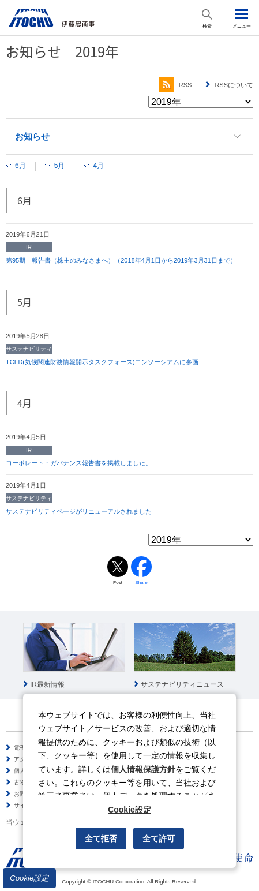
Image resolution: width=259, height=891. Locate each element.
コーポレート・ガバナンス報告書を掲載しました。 (79, 462)
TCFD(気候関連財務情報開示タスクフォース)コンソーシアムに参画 (102, 361)
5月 (59, 166)
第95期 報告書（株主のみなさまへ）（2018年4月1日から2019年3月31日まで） (121, 260)
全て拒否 (101, 838)
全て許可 (158, 838)
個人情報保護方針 (143, 769)
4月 (98, 166)
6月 (20, 166)
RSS (175, 84)
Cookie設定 (29, 878)
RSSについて (234, 84)
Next (249, 656)
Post (117, 582)
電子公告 (25, 747)
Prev (9, 656)
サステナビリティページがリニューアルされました (79, 511)
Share (141, 582)
